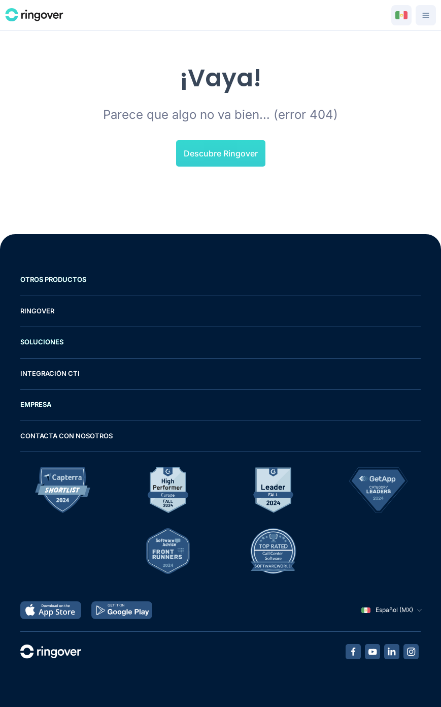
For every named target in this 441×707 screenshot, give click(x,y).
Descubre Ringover (221, 153)
